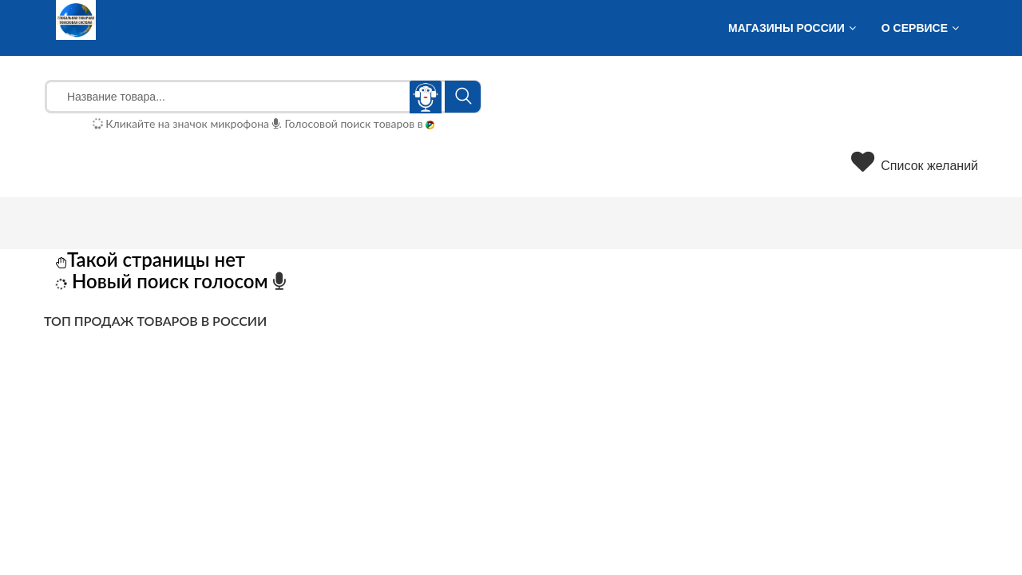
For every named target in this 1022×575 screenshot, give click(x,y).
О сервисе (914, 28)
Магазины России (786, 28)
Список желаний (914, 165)
